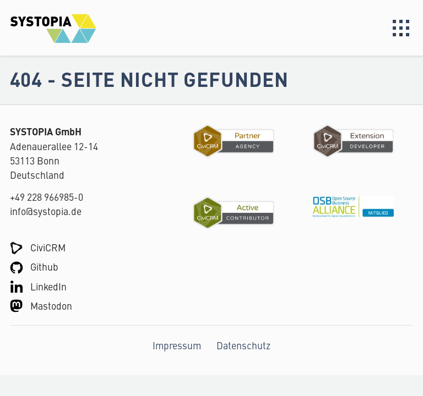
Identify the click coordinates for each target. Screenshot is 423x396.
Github (44, 266)
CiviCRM (48, 247)
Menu (401, 28)
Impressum (177, 345)
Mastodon (51, 305)
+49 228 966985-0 (46, 197)
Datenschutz (243, 345)
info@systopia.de (46, 211)
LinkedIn (48, 286)
